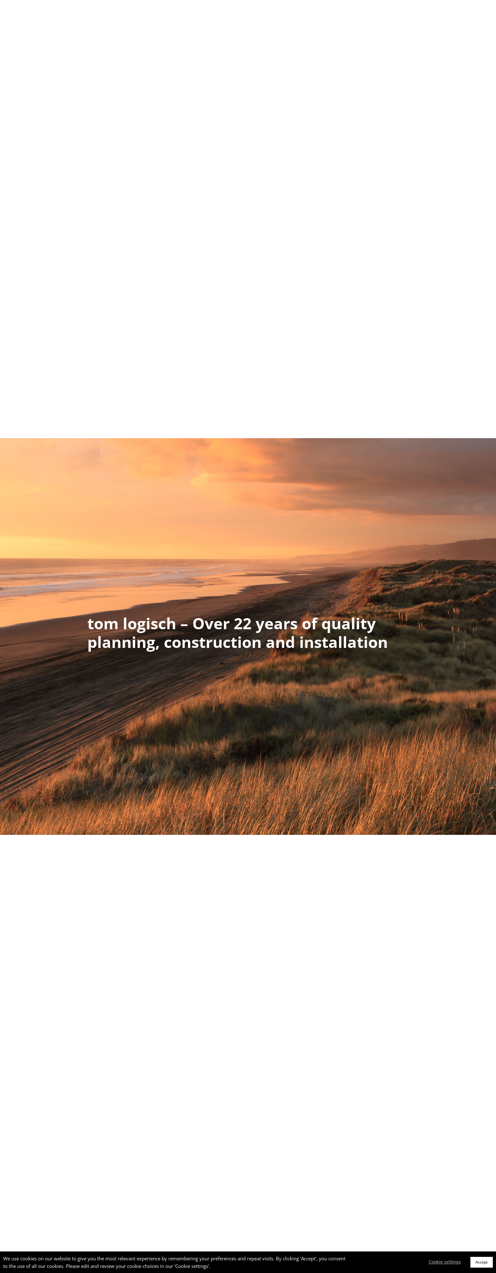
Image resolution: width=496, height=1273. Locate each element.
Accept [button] (481, 1262)
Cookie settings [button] (445, 1262)
